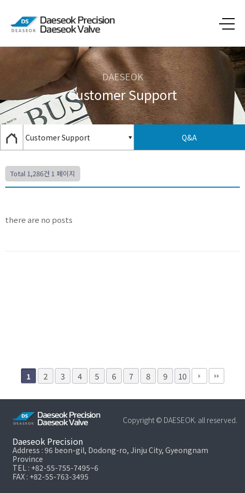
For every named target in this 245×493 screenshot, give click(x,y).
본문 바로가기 (0, 0)
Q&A (189, 137)
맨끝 (216, 376)
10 (182, 376)
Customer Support (57, 137)
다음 (199, 376)
